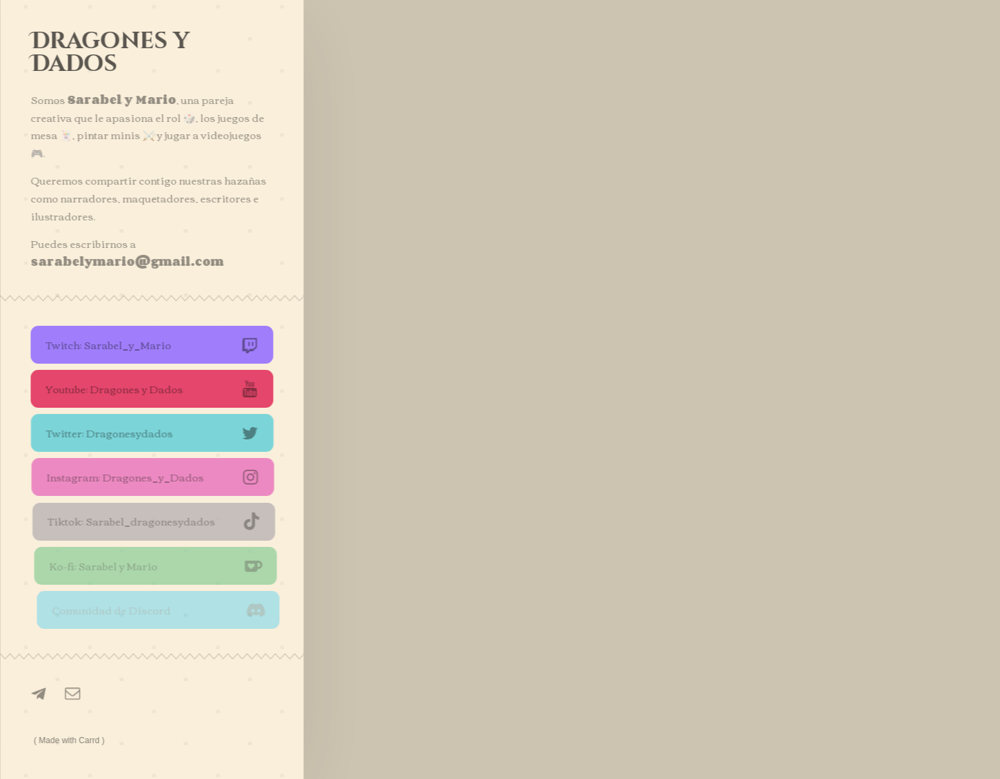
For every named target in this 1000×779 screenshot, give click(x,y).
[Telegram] (40, 694)
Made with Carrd (69, 740)
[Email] (73, 694)
